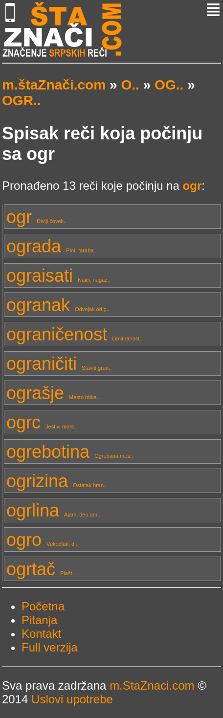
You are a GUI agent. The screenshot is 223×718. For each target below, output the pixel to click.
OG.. (169, 84)
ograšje (53, 393)
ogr (36, 217)
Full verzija (50, 647)
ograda (51, 246)
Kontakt (41, 633)
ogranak (58, 305)
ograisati (58, 276)
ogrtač (42, 569)
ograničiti (59, 364)
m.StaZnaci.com (152, 685)
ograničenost (74, 334)
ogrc (41, 422)
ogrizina (56, 481)
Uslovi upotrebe (72, 699)
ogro (42, 540)
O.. (130, 84)
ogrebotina (69, 452)
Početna (43, 606)
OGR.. (21, 100)
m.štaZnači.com (54, 84)
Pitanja (39, 620)
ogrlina (53, 510)
